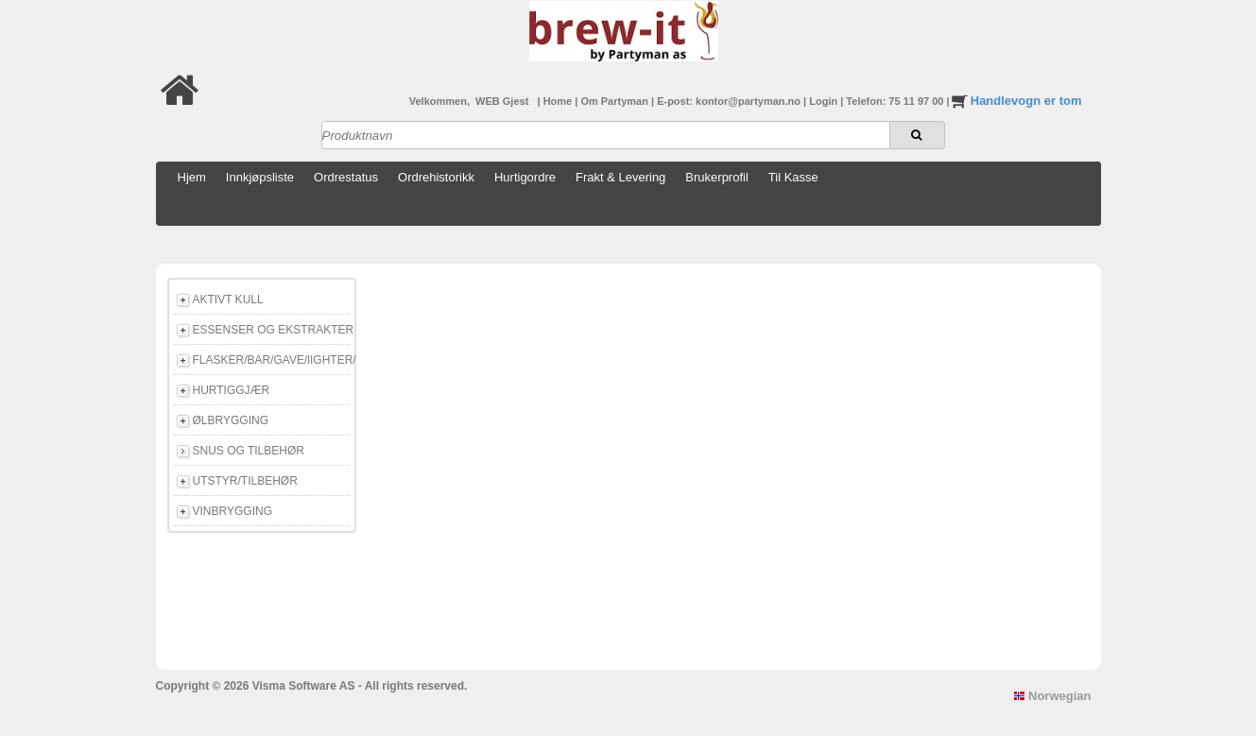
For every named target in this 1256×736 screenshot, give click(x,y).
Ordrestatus (346, 177)
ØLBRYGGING (230, 420)
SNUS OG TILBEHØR (248, 450)
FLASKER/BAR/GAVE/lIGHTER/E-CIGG (271, 360)
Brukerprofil (716, 177)
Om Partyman (615, 101)
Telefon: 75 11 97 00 (896, 101)
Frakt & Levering (620, 177)
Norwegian (1052, 696)
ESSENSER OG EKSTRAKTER (271, 329)
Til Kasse (793, 177)
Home (559, 101)
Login (824, 101)
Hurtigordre (525, 177)
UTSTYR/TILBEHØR (245, 481)
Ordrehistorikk (436, 177)
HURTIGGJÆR (231, 390)
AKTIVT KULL (228, 299)
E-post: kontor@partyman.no (730, 101)
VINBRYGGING (232, 511)
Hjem (192, 177)
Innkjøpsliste (260, 177)
